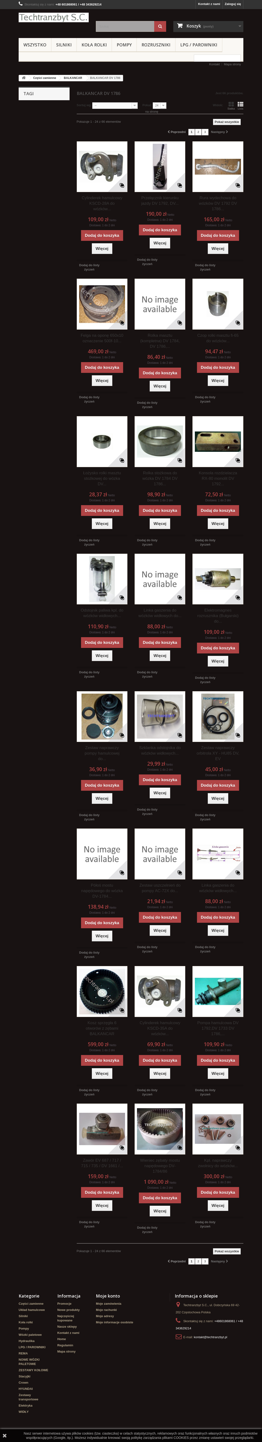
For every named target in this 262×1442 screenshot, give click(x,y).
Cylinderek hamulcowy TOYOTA (38, 145)
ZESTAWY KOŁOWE (33, 1370)
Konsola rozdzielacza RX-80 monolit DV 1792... (218, 478)
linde (24, 108)
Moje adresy (105, 1316)
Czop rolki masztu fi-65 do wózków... (218, 338)
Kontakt (214, 64)
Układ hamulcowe (32, 1310)
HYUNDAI (26, 1389)
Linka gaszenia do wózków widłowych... (218, 888)
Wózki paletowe (30, 1335)
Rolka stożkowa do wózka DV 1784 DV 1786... (160, 478)
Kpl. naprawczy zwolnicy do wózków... (218, 1163)
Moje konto (108, 1296)
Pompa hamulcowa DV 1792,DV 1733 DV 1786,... (218, 1028)
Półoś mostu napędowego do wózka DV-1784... (102, 891)
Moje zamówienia (108, 1303)
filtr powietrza (31, 122)
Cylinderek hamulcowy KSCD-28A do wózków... (102, 203)
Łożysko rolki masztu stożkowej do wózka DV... (102, 478)
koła (42, 129)
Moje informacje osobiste (114, 1322)
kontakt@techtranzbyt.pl (210, 1337)
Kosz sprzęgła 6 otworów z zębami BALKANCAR (102, 1028)
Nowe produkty (68, 1310)
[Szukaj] (160, 26)
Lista (240, 105)
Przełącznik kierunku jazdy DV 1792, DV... (160, 201)
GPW (54, 129)
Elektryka (26, 1405)
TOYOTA (27, 129)
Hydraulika (26, 1341)
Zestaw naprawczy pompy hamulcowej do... (102, 753)
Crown (23, 1382)
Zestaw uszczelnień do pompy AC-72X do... (159, 888)
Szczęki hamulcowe (35, 136)
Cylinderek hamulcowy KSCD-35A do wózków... (160, 1028)
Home (61, 1339)
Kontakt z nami (209, 4)
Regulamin (65, 1345)
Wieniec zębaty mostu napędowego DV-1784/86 (160, 1166)
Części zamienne (44, 78)
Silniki (64, 45)
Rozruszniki (156, 45)
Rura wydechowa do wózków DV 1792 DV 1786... (218, 203)
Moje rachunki (106, 1310)
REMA (23, 1353)
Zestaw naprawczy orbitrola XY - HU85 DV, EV (217, 753)
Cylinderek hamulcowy (38, 115)
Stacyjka (53, 122)
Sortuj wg (84, 105)
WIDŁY (24, 1412)
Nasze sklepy (67, 1326)
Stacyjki (24, 1376)
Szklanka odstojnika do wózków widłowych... (160, 751)
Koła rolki (94, 45)
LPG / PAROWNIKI (198, 45)
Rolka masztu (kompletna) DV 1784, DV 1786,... (160, 341)
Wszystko (34, 45)
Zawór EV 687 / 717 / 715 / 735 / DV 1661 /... (102, 1163)
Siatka (231, 105)
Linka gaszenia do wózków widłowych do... (159, 613)
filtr (62, 115)
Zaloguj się (233, 4)
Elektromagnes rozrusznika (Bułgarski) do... (218, 616)
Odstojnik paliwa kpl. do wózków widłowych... (102, 613)
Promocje (64, 1303)
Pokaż (147, 105)
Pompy (124, 45)
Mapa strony (232, 64)
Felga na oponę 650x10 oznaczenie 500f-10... (102, 338)
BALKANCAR (73, 78)
